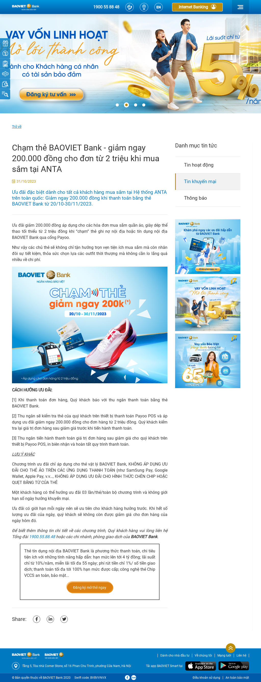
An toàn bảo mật (237, 677)
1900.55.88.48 (42, 536)
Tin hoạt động (199, 165)
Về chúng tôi (203, 655)
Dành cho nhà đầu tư (174, 655)
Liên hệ (241, 655)
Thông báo (195, 198)
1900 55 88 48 (106, 7)
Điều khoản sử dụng (206, 677)
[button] (117, 105)
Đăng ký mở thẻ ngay (89, 587)
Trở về (16, 127)
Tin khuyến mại (200, 181)
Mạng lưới (224, 655)
